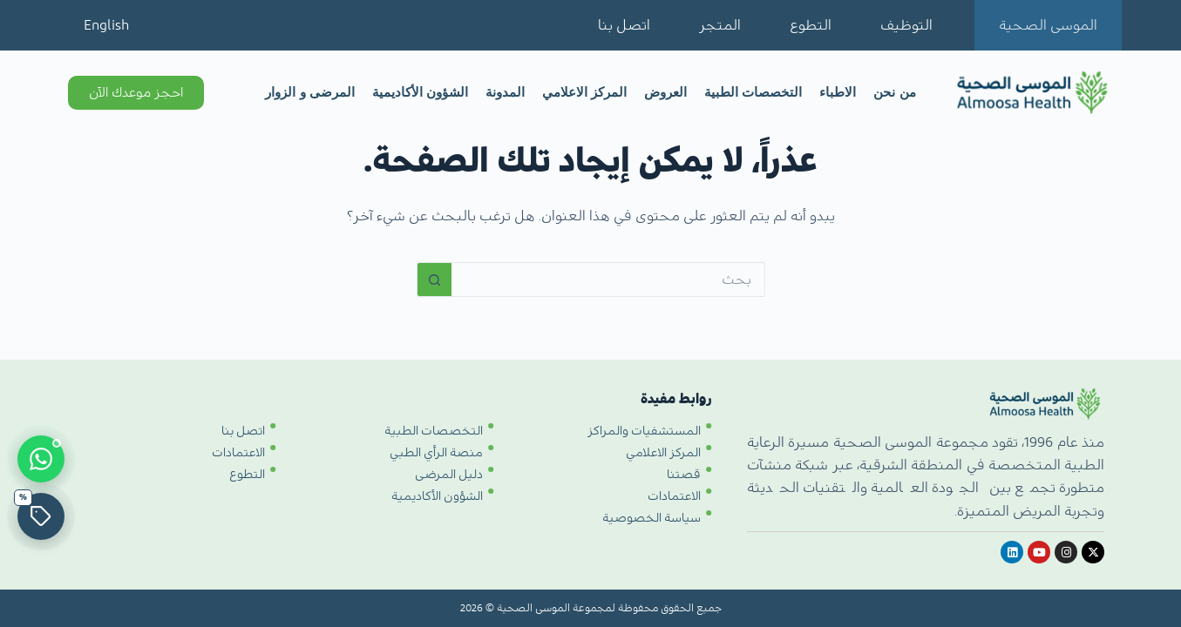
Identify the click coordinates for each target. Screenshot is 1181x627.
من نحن (894, 91)
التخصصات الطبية (753, 91)
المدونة (505, 91)
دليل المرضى (449, 475)
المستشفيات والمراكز (644, 431)
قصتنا (684, 475)
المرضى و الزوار (309, 91)
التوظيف (906, 25)
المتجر (720, 25)
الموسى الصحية (1048, 25)
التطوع (810, 25)
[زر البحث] (434, 279)
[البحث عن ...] (608, 279)
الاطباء (837, 91)
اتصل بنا (624, 25)
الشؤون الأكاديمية (420, 91)
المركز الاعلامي (584, 91)
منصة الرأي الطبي (436, 453)
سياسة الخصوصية (651, 518)
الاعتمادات (674, 496)
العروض (665, 91)
